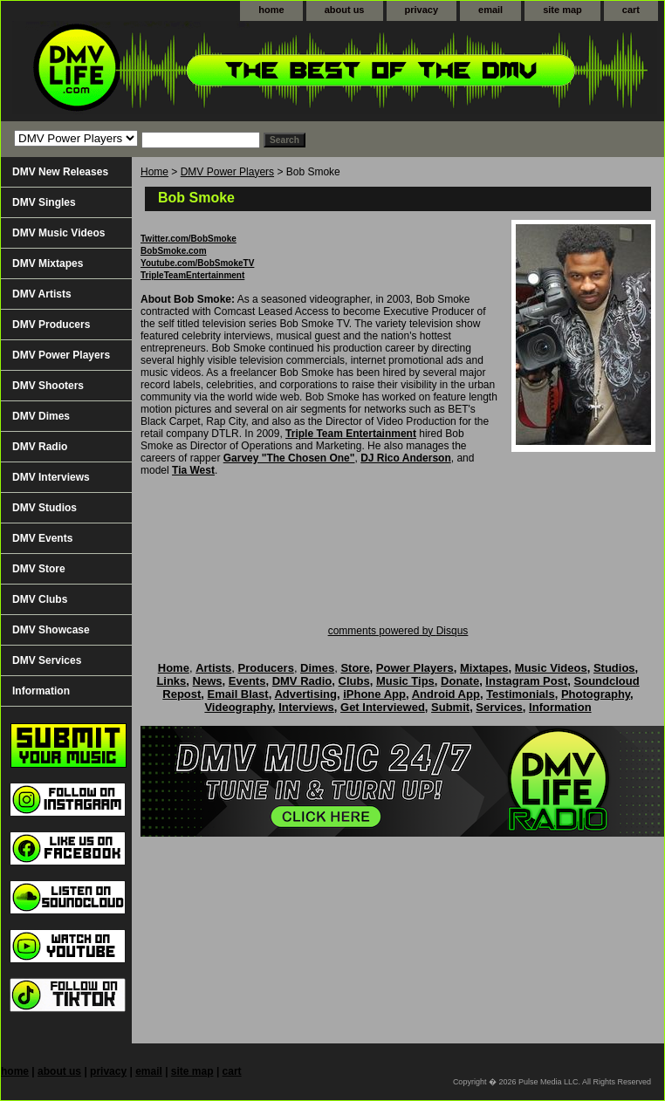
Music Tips (405, 680)
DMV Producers (51, 324)
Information (41, 691)
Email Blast (238, 694)
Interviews (306, 707)
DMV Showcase (51, 630)
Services (499, 707)
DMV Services (46, 660)
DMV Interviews (51, 477)
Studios (614, 667)
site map (562, 9)
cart (631, 9)
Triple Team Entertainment (350, 433)
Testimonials (520, 694)
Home (154, 172)
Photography (595, 694)
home (271, 9)
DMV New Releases (60, 172)
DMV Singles (44, 202)
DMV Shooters (48, 386)
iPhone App (374, 694)
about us (345, 9)
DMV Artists (42, 294)
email (490, 9)
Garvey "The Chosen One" (289, 458)
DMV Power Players (227, 172)
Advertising (305, 694)
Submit (450, 707)
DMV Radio (39, 447)
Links (171, 680)
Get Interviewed (382, 707)
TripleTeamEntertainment (192, 275)
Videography (238, 707)
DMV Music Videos (58, 233)
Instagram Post (526, 680)
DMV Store (38, 569)
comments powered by (398, 631)
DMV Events (42, 538)
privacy (422, 9)
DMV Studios (44, 508)
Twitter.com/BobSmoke (189, 238)
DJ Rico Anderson (405, 458)
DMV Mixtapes (47, 263)
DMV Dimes (41, 416)
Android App (446, 694)
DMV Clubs (39, 599)
